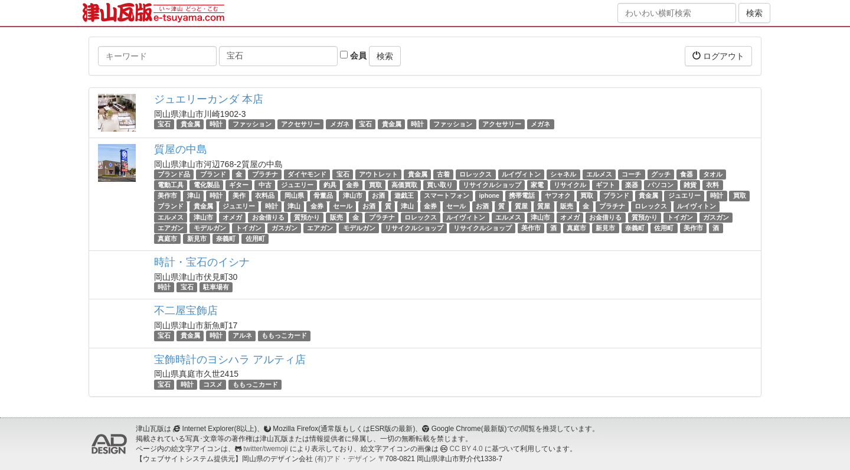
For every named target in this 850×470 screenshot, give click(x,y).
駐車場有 (216, 287)
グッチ (661, 174)
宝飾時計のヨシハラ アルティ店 (230, 359)
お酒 (378, 195)
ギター (239, 184)
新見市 (605, 227)
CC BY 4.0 (466, 449)
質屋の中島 (180, 149)
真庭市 (576, 227)
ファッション (252, 124)
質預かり (307, 217)
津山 (193, 195)
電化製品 (207, 184)
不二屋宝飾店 (186, 310)
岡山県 (294, 195)
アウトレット (378, 174)
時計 (216, 124)
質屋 (521, 206)
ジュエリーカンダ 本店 (208, 99)
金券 (352, 184)
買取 (375, 184)
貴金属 (190, 124)
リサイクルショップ (492, 184)
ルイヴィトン (521, 174)
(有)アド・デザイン (345, 459)
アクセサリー (300, 124)
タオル (712, 174)
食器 (686, 174)
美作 (239, 195)
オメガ (232, 217)
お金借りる (268, 217)
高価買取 (404, 184)
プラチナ (265, 174)
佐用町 (664, 227)
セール (342, 206)
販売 (566, 206)
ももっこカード (284, 335)
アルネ (242, 335)
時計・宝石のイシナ (202, 262)
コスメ (213, 384)
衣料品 (264, 195)
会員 (353, 55)
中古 (265, 184)
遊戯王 (404, 195)
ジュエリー (297, 184)
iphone (489, 195)
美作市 (167, 195)
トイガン (680, 217)
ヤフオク (558, 195)
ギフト (605, 184)
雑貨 (690, 184)
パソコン (661, 184)
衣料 (712, 184)
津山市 (352, 195)
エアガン (171, 227)
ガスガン (716, 217)
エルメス (599, 174)
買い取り (440, 184)
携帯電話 (522, 195)
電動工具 (171, 184)
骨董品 (323, 195)
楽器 (631, 184)
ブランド (213, 174)
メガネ (339, 124)
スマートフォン (446, 195)
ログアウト (718, 56)
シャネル (563, 174)
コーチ (631, 174)
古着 (443, 174)
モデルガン (210, 227)
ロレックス (475, 174)
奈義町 (635, 227)
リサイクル (570, 184)
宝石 (164, 124)
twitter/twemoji (265, 449)
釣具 (329, 184)
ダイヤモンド (306, 174)
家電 (537, 184)
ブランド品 (174, 174)
